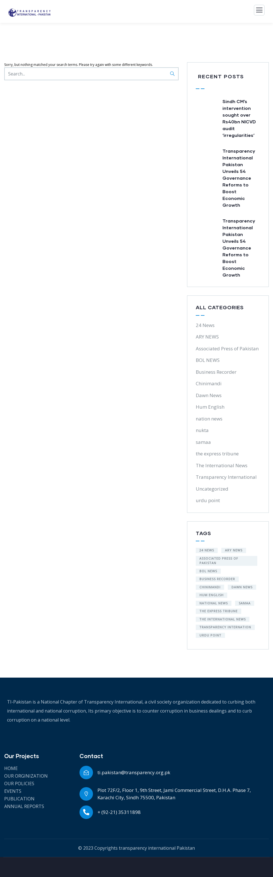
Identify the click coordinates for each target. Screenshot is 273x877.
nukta (202, 430)
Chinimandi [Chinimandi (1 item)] (209, 587)
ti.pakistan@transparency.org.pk (133, 772)
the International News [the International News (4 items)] (222, 619)
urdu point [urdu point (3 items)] (210, 635)
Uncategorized (212, 489)
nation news (209, 418)
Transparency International (226, 477)
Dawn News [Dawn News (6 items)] (241, 587)
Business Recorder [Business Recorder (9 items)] (217, 579)
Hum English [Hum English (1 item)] (211, 595)
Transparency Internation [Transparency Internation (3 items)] (225, 627)
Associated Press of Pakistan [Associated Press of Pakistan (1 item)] (218, 560)
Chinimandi (209, 383)
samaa (203, 442)
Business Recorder (216, 372)
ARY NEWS (207, 336)
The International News (221, 465)
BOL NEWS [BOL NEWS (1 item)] (208, 571)
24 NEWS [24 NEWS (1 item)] (206, 550)
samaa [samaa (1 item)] (245, 603)
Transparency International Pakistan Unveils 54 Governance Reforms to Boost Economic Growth (238, 178)
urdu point (208, 500)
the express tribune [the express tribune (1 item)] (218, 611)
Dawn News (209, 395)
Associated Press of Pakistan (227, 348)
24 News (205, 325)
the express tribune (217, 453)
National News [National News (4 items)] (213, 603)
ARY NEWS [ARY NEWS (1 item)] (233, 550)
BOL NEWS (208, 360)
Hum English (210, 407)
